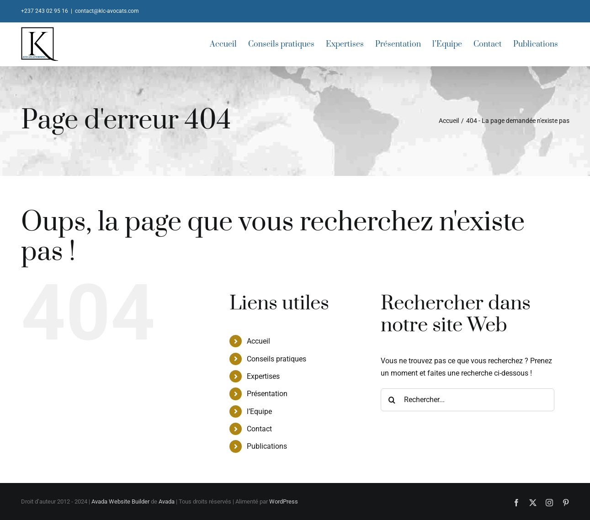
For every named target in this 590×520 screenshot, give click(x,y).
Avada (167, 501)
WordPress (283, 501)
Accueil (258, 341)
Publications (267, 446)
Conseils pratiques (276, 359)
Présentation (267, 393)
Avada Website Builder (120, 501)
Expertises (263, 376)
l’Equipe (259, 411)
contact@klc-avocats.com (107, 11)
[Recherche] (392, 399)
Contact (259, 428)
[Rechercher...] (467, 399)
